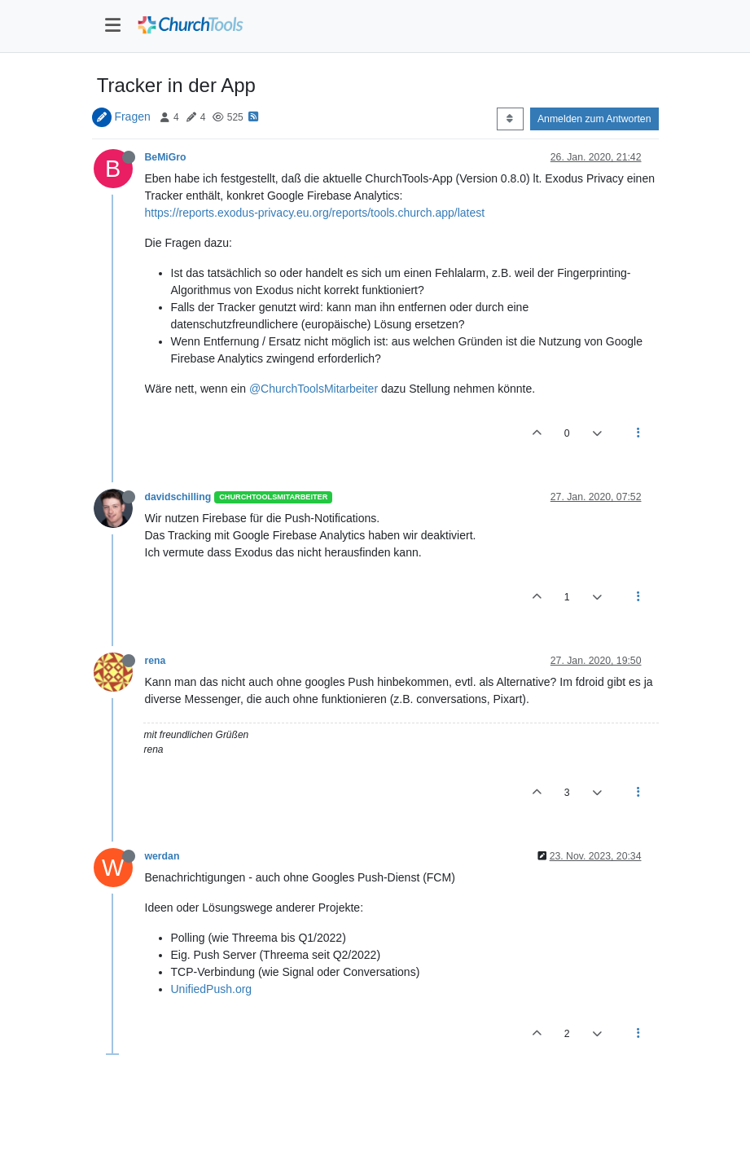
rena (155, 660)
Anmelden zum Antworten (594, 119)
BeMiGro (165, 157)
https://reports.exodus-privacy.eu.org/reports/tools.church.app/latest (315, 212)
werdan (162, 856)
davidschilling (178, 497)
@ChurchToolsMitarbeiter (313, 388)
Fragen (132, 116)
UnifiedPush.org (211, 989)
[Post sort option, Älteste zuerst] (510, 119)
